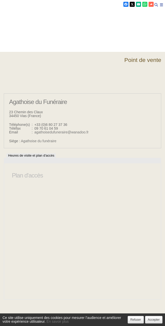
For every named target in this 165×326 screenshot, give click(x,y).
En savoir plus (57, 321)
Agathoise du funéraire (39, 141)
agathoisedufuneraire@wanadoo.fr (61, 132)
